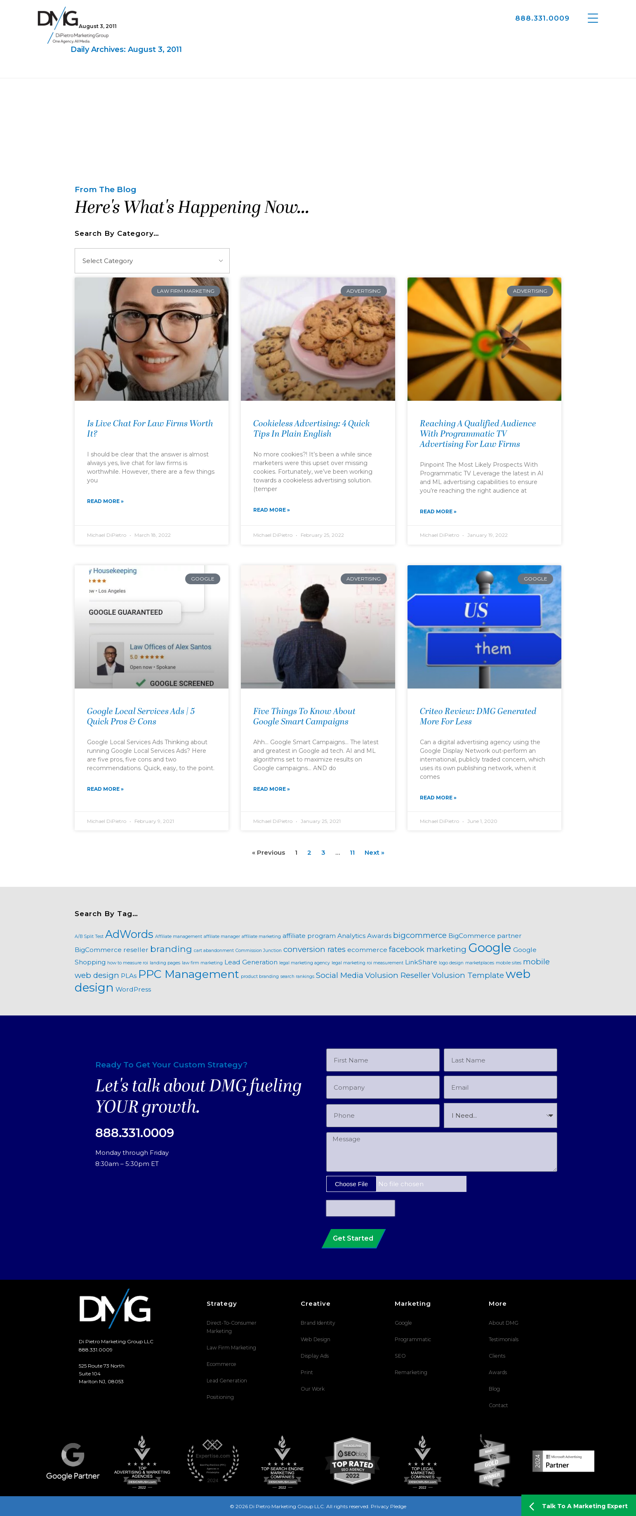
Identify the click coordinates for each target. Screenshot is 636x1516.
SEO (400, 1356)
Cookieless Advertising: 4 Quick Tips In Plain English (311, 429)
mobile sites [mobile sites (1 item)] (508, 963)
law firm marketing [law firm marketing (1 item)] (202, 963)
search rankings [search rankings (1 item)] (297, 976)
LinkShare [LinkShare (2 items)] (421, 962)
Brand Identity (318, 1323)
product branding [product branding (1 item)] (260, 976)
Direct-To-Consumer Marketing (231, 1327)
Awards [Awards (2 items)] (379, 936)
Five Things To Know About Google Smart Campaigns (304, 717)
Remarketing (410, 1372)
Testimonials (503, 1339)
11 (352, 852)
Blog (494, 1389)
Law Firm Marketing (231, 1347)
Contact (498, 1405)
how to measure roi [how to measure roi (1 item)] (127, 963)
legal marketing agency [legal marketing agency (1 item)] (304, 963)
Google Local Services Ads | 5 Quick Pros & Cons (141, 717)
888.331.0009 (542, 18)
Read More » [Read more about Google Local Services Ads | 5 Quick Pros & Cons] (105, 789)
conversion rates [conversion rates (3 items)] (314, 949)
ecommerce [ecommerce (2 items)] (367, 950)
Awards (498, 1372)
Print (307, 1372)
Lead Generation (226, 1380)
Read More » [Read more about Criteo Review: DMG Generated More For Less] (438, 797)
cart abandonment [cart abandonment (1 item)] (214, 950)
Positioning (220, 1397)
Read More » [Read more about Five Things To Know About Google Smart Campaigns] (271, 789)
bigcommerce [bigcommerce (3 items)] (420, 935)
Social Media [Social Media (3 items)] (339, 975)
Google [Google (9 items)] (489, 947)
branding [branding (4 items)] (171, 948)
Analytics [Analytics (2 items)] (351, 936)
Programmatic (413, 1339)
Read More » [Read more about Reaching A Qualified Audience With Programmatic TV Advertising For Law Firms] (438, 511)
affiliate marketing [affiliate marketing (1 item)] (261, 936)
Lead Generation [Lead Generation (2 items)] (251, 962)
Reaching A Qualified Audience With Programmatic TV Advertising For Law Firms (478, 434)
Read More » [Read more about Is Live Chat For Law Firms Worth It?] (105, 501)
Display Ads (314, 1356)
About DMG (503, 1323)
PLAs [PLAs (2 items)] (129, 976)
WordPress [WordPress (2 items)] (133, 989)
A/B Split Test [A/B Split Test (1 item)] (89, 936)
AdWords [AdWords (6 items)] (129, 934)
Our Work (313, 1389)
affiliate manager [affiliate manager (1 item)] (222, 936)
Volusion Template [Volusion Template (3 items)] (468, 975)
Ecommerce (221, 1364)
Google (403, 1323)
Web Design (315, 1339)
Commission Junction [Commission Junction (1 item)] (259, 950)
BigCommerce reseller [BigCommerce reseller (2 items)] (111, 950)
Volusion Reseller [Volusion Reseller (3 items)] (397, 975)
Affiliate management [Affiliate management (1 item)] (178, 936)
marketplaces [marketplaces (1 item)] (479, 963)
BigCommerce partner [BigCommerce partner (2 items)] (485, 936)
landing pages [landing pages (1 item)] (165, 963)
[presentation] (360, 1208)
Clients (497, 1356)
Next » (374, 852)
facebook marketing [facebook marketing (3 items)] (427, 949)
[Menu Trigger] (593, 17)
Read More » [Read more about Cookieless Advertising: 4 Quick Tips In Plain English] (271, 510)
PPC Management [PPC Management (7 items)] (188, 974)
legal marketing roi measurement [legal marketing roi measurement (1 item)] (367, 963)
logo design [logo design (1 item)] (451, 963)
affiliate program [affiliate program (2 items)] (309, 936)
